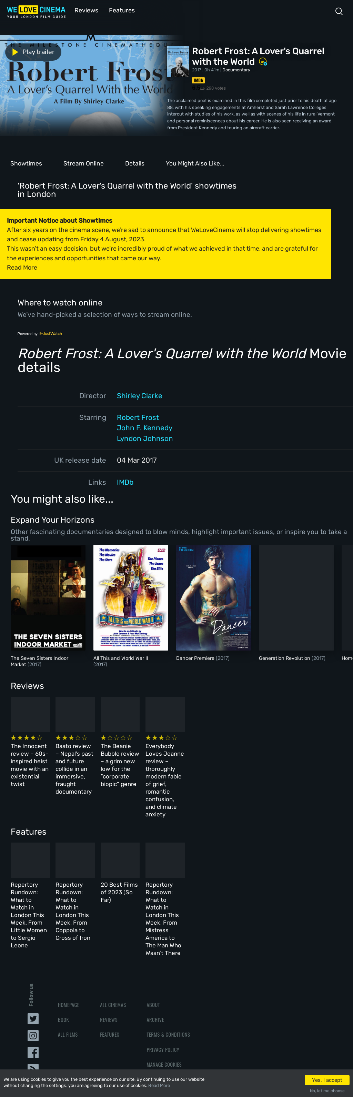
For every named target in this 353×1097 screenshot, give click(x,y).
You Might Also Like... (195, 162)
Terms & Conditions (168, 978)
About (153, 949)
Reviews (85, 10)
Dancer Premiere (196, 658)
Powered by (40, 333)
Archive (155, 963)
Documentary (236, 69)
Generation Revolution (285, 658)
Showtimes (26, 162)
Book (63, 963)
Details (134, 162)
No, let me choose (327, 1091)
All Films (68, 978)
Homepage (68, 949)
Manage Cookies (164, 1008)
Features (119, 10)
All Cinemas (113, 949)
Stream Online (83, 162)
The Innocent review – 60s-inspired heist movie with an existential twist (45, 755)
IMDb (125, 481)
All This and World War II (120, 658)
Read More (159, 1085)
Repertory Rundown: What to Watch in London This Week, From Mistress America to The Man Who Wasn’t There (278, 877)
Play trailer (30, 51)
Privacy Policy (163, 993)
